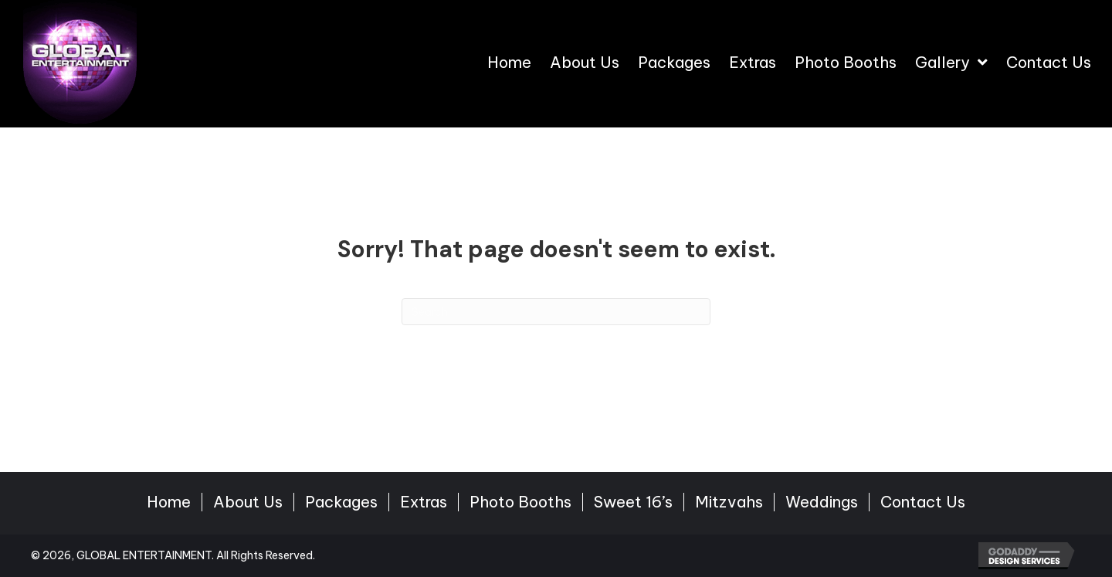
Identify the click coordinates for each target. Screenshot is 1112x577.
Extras (423, 502)
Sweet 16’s (633, 502)
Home (169, 502)
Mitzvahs (729, 502)
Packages (341, 502)
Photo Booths (520, 502)
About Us (248, 502)
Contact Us (922, 502)
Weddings (821, 502)
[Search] (556, 311)
